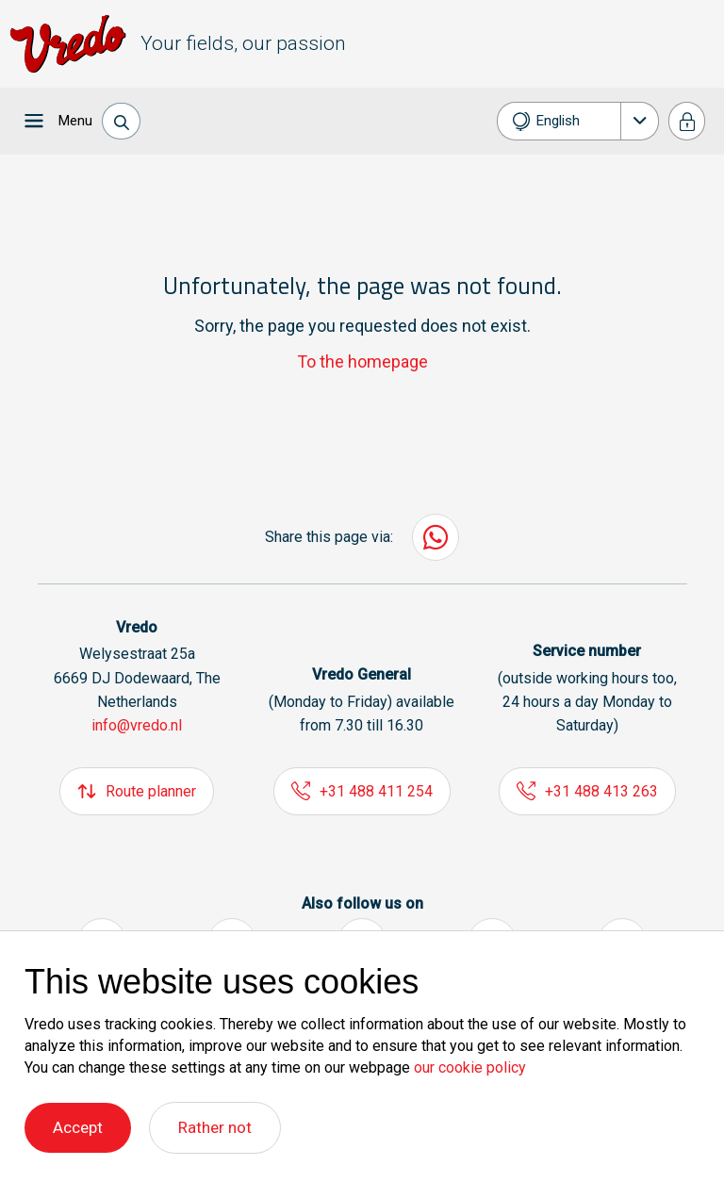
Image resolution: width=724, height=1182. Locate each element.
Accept (78, 1127)
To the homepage (362, 361)
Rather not (215, 1127)
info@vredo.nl (136, 725)
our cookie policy (470, 1067)
